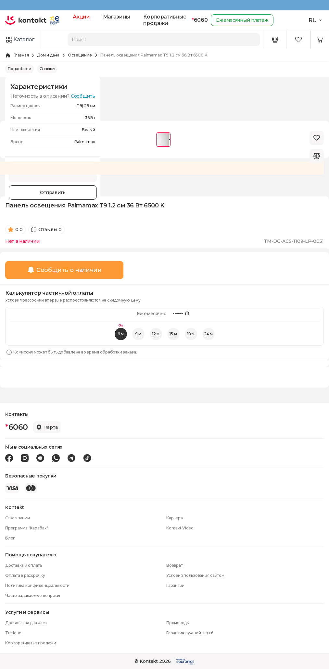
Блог (10, 538)
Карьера (174, 517)
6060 (200, 20)
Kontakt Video (180, 528)
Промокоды (178, 622)
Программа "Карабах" (26, 528)
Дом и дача (48, 55)
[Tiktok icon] (87, 458)
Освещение (80, 55)
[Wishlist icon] (299, 39)
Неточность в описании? (52, 96)
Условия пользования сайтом (195, 575)
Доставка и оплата (23, 565)
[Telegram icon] (71, 458)
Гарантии (175, 585)
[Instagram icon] (25, 458)
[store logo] (26, 20)
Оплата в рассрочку (25, 575)
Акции (81, 17)
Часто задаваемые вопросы (32, 595)
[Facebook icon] (9, 458)
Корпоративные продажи (164, 20)
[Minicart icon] (320, 39)
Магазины (116, 17)
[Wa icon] (56, 458)
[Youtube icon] (40, 458)
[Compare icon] (275, 39)
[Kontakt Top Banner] (164, 5)
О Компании (17, 517)
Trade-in (13, 632)
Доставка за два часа (26, 622)
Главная (21, 55)
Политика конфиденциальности (37, 585)
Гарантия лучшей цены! (189, 632)
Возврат (174, 565)
